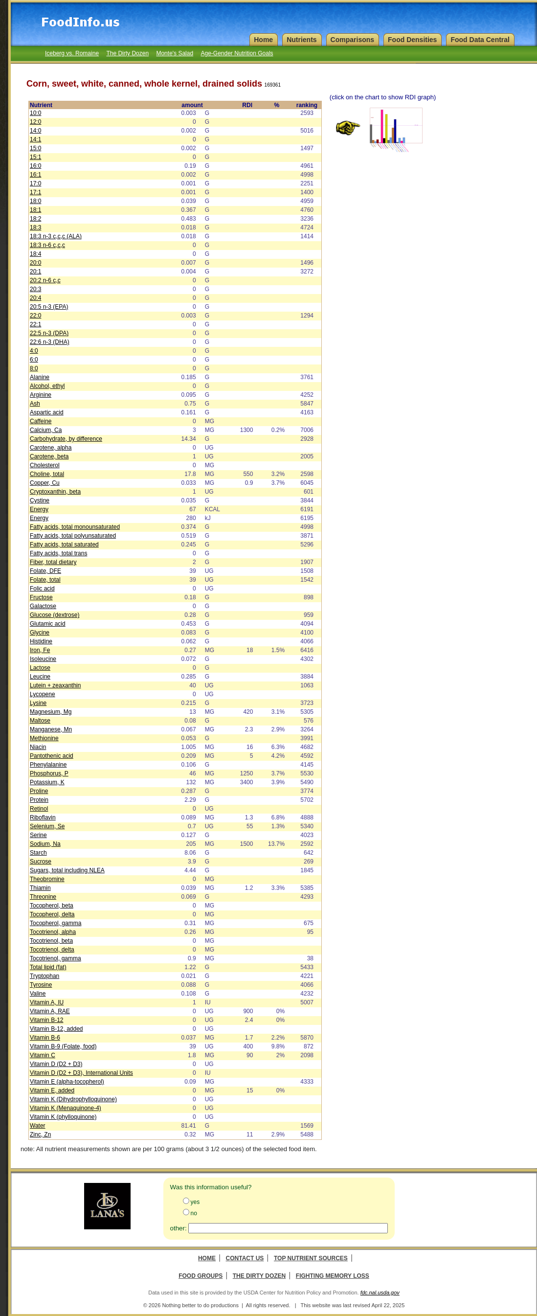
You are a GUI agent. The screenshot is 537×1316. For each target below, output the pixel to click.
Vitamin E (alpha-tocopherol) (67, 1081)
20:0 (35, 262)
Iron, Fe (40, 650)
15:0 (35, 148)
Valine (37, 993)
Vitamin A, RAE (50, 1011)
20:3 (35, 289)
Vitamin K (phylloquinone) (63, 1116)
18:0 (35, 201)
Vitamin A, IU (47, 1002)
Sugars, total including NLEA (67, 870)
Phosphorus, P (49, 773)
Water (37, 1125)
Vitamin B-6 (45, 1037)
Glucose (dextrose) (54, 615)
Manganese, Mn (51, 729)
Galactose (43, 606)
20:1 (35, 271)
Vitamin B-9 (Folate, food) (63, 1046)
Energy (39, 509)
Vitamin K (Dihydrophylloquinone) (73, 1099)
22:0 (35, 315)
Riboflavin (43, 817)
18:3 (35, 227)
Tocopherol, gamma (55, 923)
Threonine (43, 896)
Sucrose (40, 861)
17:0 (35, 183)
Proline (39, 791)
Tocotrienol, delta (52, 949)
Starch (38, 852)
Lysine (38, 703)
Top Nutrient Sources (311, 1258)
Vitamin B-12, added (56, 1028)
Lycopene (42, 694)
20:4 (35, 298)
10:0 (35, 113)
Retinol (39, 808)
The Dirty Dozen (127, 53)
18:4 (35, 253)
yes (195, 1202)
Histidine (41, 641)
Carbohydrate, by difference (66, 438)
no (194, 1213)
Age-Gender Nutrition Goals (237, 53)
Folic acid (42, 588)
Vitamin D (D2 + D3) (56, 1064)
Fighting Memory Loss (332, 1275)
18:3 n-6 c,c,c (47, 245)
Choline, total (47, 474)
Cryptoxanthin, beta (55, 491)
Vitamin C (42, 1055)
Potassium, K (47, 782)
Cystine (39, 500)
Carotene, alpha (50, 447)
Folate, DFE (45, 570)
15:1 (35, 157)
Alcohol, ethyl (47, 386)
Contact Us (245, 1258)
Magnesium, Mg (50, 711)
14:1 (35, 139)
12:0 (35, 121)
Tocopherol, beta (51, 905)
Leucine (40, 676)
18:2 (35, 218)
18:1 (35, 209)
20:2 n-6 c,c (45, 280)
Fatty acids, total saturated (64, 544)
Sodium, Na (45, 843)
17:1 (35, 192)
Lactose (40, 667)
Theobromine (47, 879)
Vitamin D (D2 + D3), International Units (81, 1072)
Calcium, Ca (46, 430)
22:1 (35, 324)
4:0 (34, 350)
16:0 (35, 165)
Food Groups (201, 1275)
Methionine (44, 738)
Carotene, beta (49, 456)
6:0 (34, 359)
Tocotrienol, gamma (55, 958)
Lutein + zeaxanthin (55, 685)
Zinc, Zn (40, 1134)
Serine (38, 835)
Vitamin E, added (52, 1090)
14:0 (35, 130)
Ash (35, 403)
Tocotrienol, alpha (53, 932)
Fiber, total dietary (53, 562)
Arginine (40, 394)
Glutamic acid (48, 623)
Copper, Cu (45, 482)
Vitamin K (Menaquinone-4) (65, 1108)
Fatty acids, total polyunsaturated (73, 535)
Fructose (41, 597)
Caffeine (40, 421)
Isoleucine (43, 659)
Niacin (38, 747)
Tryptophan (44, 976)
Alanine (39, 377)
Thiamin (40, 888)
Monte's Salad (174, 53)
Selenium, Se (47, 826)
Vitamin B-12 (46, 1020)
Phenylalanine (48, 764)
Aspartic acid (47, 412)
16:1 (35, 174)
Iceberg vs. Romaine (72, 53)
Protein (39, 799)
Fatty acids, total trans (58, 553)
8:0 (34, 368)
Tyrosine (41, 984)
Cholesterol (45, 465)
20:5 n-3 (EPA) (49, 306)
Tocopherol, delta (52, 914)
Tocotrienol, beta (51, 940)
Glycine (39, 632)
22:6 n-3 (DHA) (49, 342)
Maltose (40, 720)
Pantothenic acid (51, 755)
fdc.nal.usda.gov (380, 1292)
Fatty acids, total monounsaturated (75, 526)
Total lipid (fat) (48, 967)
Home (207, 1258)
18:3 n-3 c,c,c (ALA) (56, 236)
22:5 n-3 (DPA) (49, 333)
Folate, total (45, 579)
